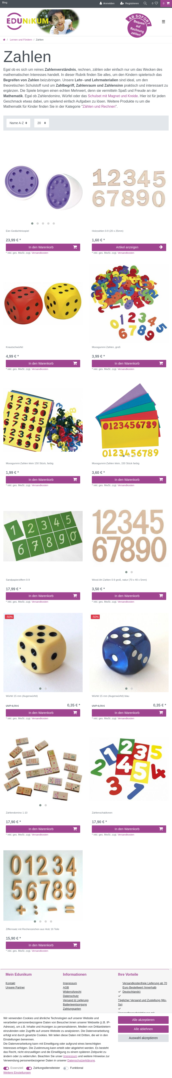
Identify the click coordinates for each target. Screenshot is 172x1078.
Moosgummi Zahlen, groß (106, 347)
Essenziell (17, 1067)
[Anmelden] (106, 3)
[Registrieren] (128, 3)
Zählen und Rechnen (99, 106)
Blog (4, 2)
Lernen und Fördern (20, 39)
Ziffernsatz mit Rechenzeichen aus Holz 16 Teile (32, 929)
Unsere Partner (15, 987)
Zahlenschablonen (102, 812)
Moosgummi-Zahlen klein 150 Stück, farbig (29, 463)
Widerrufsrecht (72, 991)
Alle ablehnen (143, 1029)
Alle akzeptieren (143, 1020)
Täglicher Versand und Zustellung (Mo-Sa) (142, 1002)
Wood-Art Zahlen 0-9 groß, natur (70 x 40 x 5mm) (119, 579)
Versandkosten (40, 252)
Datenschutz (71, 996)
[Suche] (144, 3)
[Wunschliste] (154, 3)
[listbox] (43, 187)
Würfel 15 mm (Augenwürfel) (22, 696)
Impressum (70, 983)
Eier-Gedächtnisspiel (17, 231)
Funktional (76, 1067)
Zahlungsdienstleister (46, 1067)
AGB (66, 987)
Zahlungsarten (72, 1008)
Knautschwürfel (14, 347)
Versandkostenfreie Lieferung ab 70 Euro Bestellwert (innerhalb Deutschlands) (145, 987)
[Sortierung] (18, 123)
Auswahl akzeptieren (143, 1038)
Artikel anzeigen (139, 247)
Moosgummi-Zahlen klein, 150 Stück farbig (115, 463)
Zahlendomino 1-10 (16, 812)
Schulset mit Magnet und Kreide (113, 96)
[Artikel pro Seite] (41, 123)
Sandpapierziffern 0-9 (18, 579)
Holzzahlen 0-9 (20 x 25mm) (107, 231)
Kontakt (10, 983)
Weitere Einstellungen (17, 1072)
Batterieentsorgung (75, 1004)
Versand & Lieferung (75, 1000)
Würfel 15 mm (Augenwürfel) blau (110, 696)
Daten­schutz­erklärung (81, 1060)
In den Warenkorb (53, 247)
